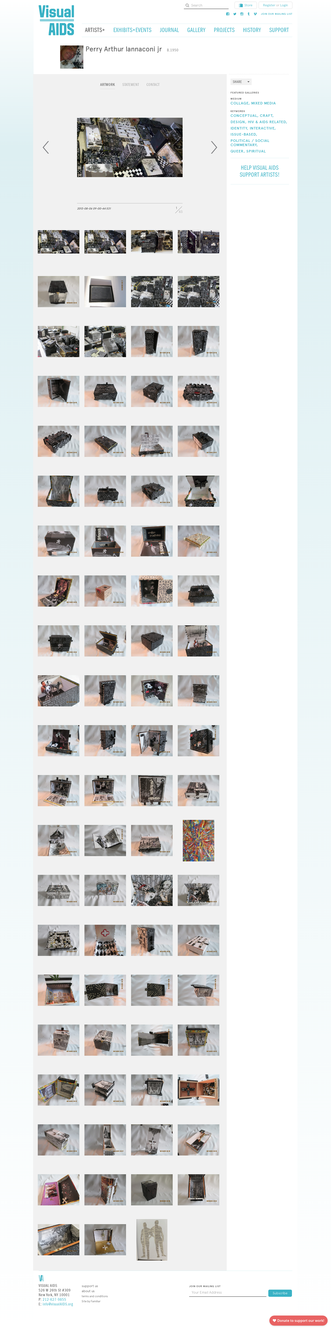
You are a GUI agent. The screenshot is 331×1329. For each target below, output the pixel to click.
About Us (88, 1291)
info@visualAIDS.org (58, 1304)
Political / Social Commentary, (250, 143)
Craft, (267, 116)
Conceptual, (245, 116)
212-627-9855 (54, 1299)
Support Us (90, 1286)
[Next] (214, 147)
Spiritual (256, 151)
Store (245, 5)
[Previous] (45, 147)
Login (284, 5)
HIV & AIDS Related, (267, 122)
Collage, (240, 103)
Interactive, (263, 128)
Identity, (239, 128)
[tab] (107, 87)
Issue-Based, (244, 134)
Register (269, 5)
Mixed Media (263, 103)
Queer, (238, 151)
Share (237, 82)
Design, (239, 122)
